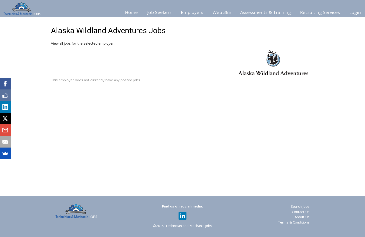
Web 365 (222, 12)
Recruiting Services (320, 12)
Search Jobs (300, 206)
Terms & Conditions (294, 222)
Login (355, 12)
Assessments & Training (265, 12)
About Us (302, 216)
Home (131, 12)
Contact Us (301, 211)
